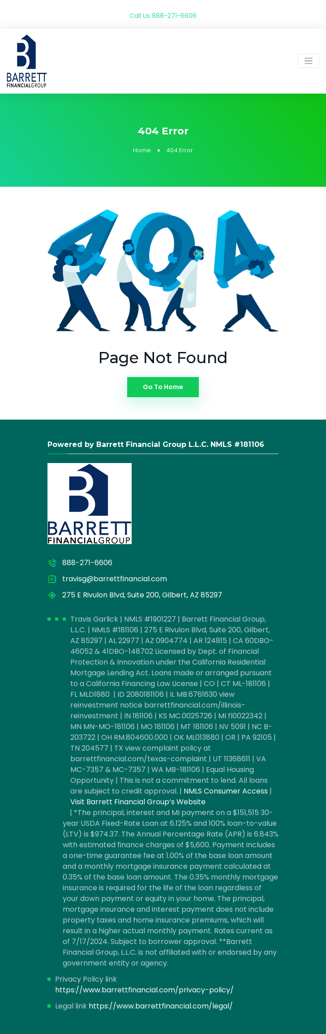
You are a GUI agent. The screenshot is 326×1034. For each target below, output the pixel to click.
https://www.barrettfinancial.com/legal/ (161, 1006)
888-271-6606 (174, 15)
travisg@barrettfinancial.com (114, 579)
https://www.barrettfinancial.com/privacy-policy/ (144, 990)
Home (142, 150)
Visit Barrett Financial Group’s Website (138, 802)
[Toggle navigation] (309, 61)
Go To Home (163, 386)
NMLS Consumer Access (226, 791)
